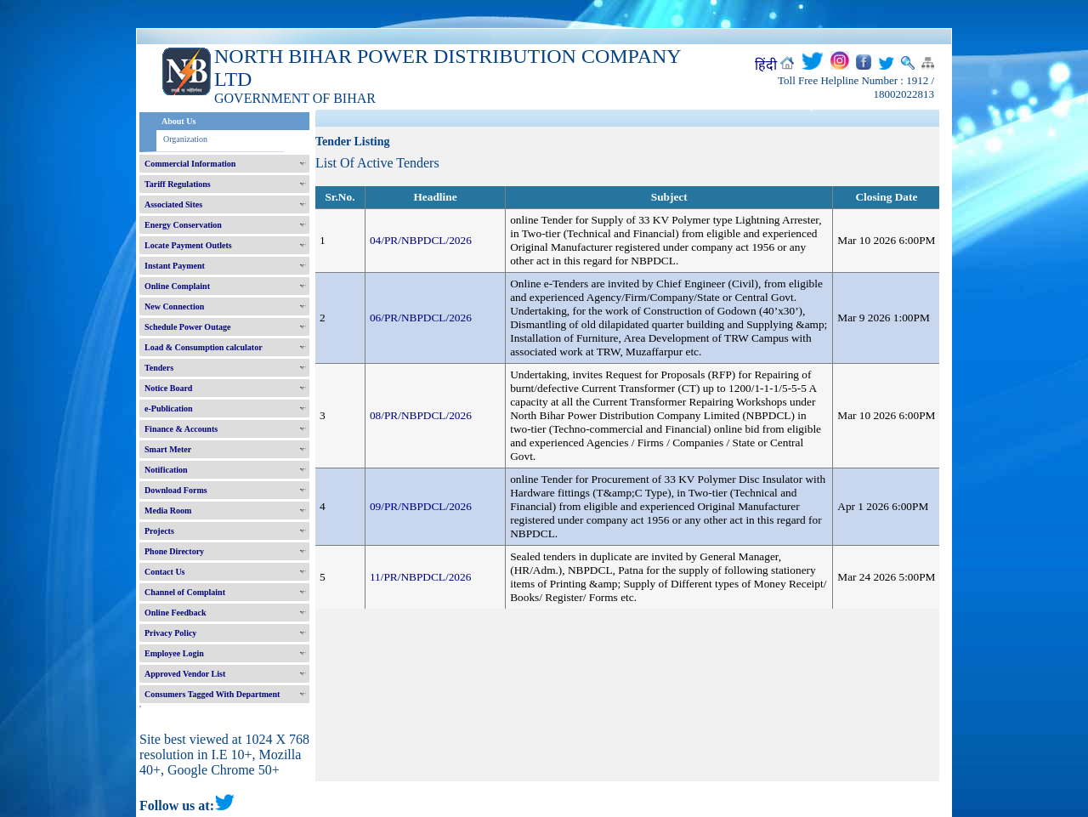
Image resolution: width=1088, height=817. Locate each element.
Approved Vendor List (184, 673)
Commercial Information (189, 163)
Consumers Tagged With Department (212, 694)
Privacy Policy (170, 633)
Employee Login (174, 653)
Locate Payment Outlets (188, 245)
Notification (166, 469)
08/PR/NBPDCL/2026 (421, 415)
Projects (159, 531)
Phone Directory (174, 551)
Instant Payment (174, 265)
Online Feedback (175, 612)
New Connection (174, 306)
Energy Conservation (183, 225)
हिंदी (766, 65)
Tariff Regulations (177, 184)
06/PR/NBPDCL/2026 (421, 317)
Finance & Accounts (181, 429)
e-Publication (168, 408)
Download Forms (175, 490)
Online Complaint (177, 286)
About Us (179, 121)
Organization (185, 139)
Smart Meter (167, 449)
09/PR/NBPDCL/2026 (421, 506)
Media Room (167, 510)
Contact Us (164, 571)
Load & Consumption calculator (203, 347)
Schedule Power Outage (187, 327)
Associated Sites (173, 204)
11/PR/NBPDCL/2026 (421, 576)
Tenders (158, 367)
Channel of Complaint (184, 592)
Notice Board (168, 388)
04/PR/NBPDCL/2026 (421, 240)
